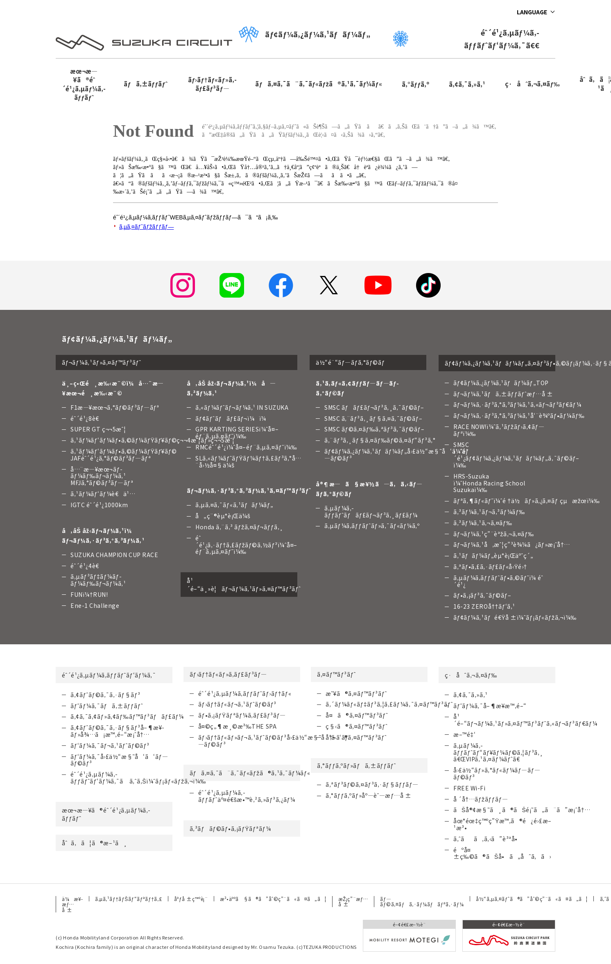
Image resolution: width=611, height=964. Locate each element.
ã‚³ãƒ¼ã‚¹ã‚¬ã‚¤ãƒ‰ (482, 523)
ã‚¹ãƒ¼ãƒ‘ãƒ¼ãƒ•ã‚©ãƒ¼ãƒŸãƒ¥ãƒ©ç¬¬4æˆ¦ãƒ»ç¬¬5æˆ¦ (152, 440)
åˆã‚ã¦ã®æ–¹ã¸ (94, 843)
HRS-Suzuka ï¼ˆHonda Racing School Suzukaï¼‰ (489, 483)
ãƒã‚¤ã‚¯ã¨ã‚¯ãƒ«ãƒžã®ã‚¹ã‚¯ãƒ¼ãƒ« (318, 83)
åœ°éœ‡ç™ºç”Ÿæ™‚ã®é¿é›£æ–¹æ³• (502, 824)
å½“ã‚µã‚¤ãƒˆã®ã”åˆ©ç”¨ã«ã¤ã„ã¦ (532, 898)
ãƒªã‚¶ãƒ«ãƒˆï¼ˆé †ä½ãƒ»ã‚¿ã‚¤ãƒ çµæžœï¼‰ (526, 501)
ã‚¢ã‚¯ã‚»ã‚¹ (467, 84)
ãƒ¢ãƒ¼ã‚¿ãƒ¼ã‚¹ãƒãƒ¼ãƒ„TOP (501, 383)
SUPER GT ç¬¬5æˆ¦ (98, 429)
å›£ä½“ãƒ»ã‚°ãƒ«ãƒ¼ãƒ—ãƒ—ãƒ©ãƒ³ (496, 773)
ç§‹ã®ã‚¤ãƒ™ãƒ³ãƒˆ (356, 726)
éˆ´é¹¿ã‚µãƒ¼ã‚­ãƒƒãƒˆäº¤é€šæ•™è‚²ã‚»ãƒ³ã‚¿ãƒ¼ (246, 796)
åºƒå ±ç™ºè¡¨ (191, 898)
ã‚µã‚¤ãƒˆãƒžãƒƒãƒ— (146, 227)
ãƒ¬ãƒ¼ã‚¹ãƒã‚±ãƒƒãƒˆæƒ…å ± (503, 394)
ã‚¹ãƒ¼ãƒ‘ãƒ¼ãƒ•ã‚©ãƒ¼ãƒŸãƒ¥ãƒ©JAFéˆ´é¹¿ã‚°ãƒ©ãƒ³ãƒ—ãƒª (123, 454)
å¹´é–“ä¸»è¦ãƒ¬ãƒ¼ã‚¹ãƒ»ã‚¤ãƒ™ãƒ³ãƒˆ (242, 584)
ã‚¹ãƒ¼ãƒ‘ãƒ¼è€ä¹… (102, 494)
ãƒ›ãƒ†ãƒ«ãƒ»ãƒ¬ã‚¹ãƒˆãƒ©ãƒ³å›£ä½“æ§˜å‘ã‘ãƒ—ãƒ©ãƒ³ (273, 740)
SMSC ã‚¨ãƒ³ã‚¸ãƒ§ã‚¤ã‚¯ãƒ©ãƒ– (373, 418)
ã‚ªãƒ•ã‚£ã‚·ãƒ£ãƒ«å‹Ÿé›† (490, 566)
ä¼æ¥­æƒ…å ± (72, 904)
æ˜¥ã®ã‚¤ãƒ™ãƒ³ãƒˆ (356, 693)
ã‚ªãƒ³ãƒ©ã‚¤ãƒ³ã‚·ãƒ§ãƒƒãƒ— (372, 784)
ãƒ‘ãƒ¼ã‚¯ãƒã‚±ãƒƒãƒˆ (106, 706)
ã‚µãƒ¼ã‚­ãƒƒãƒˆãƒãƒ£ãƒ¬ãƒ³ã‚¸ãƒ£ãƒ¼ (371, 511)
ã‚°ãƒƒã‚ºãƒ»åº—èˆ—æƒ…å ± (368, 795)
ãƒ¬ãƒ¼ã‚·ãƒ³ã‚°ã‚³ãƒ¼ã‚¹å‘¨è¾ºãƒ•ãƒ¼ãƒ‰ (518, 415)
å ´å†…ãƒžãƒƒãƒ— (480, 799)
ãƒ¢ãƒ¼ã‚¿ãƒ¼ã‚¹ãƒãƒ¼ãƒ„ (304, 34)
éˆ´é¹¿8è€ (87, 418)
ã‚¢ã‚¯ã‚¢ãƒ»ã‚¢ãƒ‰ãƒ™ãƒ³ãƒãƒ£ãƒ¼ (127, 716)
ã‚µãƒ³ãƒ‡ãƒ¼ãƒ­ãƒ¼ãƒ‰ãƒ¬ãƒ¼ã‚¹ (98, 579)
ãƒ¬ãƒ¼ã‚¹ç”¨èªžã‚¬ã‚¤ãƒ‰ (493, 534)
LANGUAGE (532, 12)
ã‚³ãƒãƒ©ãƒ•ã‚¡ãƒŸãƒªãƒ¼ (230, 828)
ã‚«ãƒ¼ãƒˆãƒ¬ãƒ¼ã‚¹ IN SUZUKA (242, 407)
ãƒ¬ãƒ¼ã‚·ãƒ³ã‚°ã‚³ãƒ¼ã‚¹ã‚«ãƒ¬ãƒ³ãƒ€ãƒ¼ (517, 404)
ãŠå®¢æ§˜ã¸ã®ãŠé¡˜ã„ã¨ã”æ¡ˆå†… (522, 810)
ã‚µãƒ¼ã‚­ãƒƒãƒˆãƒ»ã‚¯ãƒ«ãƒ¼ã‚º (371, 526)
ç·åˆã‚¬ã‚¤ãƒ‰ (532, 83)
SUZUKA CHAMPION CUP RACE (114, 555)
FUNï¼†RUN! (89, 594)
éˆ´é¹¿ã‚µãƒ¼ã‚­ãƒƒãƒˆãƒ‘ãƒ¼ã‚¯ (109, 675)
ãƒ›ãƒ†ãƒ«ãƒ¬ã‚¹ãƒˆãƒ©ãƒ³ (237, 704)
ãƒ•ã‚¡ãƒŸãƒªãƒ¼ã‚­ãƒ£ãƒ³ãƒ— (242, 715)
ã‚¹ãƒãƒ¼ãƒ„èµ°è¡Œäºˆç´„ (493, 555)
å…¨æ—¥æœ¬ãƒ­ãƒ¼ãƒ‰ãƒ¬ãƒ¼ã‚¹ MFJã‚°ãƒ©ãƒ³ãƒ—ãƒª (101, 476)
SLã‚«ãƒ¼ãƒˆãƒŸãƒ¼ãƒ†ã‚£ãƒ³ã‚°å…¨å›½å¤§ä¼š (248, 461)
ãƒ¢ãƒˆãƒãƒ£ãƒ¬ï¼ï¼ (233, 418)
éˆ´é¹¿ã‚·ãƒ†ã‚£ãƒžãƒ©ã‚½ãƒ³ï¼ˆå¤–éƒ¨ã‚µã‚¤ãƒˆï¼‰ (246, 545)
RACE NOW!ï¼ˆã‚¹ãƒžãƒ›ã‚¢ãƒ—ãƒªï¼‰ (498, 430)
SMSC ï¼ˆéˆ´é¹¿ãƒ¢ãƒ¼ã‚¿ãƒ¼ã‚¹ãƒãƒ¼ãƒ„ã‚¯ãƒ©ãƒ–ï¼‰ (516, 454)
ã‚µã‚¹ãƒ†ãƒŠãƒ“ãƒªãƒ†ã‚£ (128, 898)
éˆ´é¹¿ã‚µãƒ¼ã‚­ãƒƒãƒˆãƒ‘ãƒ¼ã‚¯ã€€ (466, 38)
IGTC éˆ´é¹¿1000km (99, 505)
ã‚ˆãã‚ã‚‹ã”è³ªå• (487, 839)
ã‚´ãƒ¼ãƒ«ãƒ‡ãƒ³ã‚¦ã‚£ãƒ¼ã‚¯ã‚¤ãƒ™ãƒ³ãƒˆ (389, 704)
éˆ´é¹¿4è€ (87, 566)
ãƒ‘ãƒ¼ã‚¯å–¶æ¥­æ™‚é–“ (490, 706)
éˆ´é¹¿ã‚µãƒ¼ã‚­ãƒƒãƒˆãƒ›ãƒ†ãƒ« (245, 693)
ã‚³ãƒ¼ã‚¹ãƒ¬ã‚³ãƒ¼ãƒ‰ (489, 512)
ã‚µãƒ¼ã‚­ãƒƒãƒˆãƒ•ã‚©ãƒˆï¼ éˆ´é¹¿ (498, 581)
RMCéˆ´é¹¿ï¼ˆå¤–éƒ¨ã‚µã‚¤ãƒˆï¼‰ (246, 447)
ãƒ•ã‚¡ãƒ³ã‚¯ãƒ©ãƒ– (482, 595)
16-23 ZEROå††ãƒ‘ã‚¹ (484, 606)
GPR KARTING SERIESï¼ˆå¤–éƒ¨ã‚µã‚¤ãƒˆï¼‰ (236, 432)
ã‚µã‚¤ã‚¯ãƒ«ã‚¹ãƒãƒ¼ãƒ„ (234, 505)
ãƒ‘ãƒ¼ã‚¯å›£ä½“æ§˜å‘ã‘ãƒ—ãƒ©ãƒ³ (119, 760)
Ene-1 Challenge (94, 605)
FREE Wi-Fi (469, 788)
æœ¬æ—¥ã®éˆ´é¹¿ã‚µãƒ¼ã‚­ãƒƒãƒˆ (83, 84)
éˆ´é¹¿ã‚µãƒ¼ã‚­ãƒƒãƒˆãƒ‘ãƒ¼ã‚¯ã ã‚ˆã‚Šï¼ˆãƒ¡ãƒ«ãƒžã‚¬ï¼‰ (138, 777)
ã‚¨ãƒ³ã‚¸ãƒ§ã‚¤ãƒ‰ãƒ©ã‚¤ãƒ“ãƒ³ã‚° (379, 440)
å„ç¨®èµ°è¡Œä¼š (222, 516)
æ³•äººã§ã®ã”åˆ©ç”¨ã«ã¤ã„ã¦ (273, 898)
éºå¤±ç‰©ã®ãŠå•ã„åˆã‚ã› (502, 853)
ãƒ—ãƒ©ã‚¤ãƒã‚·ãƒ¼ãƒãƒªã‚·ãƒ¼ (422, 901)
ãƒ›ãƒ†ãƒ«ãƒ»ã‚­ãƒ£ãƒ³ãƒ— (212, 84)
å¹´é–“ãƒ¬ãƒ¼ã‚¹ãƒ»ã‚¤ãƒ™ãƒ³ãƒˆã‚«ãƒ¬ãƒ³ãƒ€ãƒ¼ (525, 719)
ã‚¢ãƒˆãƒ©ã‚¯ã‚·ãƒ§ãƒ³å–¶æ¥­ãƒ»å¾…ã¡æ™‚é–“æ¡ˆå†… (117, 730)
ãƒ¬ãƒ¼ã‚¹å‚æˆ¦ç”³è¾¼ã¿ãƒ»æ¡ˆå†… (511, 544)
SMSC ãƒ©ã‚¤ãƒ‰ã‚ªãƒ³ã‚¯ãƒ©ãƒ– (374, 429)
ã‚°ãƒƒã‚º (416, 84)
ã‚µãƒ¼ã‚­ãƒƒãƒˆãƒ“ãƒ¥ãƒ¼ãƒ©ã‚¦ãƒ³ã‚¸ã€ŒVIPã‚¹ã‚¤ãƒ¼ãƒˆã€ (498, 752)
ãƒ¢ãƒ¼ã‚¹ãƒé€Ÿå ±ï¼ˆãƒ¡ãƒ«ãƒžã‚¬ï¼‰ (515, 617)
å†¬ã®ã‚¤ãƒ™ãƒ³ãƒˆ (356, 737)
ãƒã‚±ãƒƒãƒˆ (145, 83)
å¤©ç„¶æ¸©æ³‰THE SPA (237, 726)
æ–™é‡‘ (464, 734)
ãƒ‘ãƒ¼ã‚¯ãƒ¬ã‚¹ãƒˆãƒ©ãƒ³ (109, 745)
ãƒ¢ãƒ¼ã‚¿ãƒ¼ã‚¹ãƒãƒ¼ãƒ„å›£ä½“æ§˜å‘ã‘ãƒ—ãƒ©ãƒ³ (396, 454)
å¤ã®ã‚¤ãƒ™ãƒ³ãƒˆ (357, 715)
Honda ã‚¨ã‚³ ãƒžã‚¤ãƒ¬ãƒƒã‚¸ (239, 527)
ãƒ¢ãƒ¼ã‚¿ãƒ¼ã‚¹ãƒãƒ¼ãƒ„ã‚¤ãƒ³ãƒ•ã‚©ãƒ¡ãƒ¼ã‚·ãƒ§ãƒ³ (500, 363)
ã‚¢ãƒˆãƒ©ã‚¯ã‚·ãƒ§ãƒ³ (105, 695)
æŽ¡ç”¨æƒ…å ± (353, 901)
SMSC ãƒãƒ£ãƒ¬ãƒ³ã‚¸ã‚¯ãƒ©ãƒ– (374, 407)
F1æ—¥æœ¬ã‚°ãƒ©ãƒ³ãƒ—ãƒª (114, 407)
